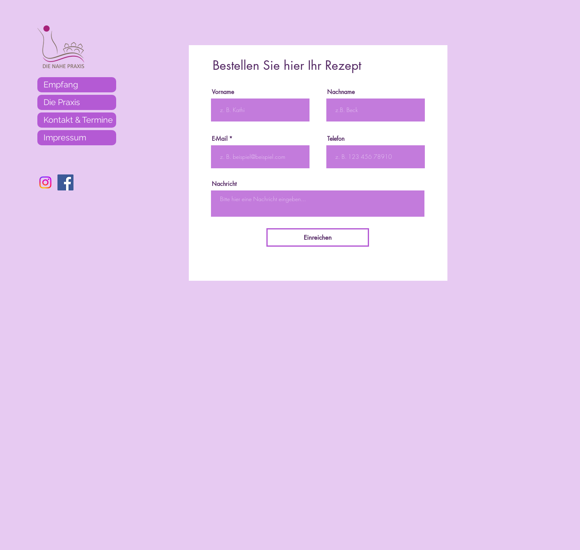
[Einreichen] (317, 237)
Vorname (223, 92)
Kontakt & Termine (78, 120)
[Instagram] (45, 182)
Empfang (61, 84)
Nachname (341, 92)
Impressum (65, 137)
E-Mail (219, 139)
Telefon (335, 139)
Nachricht (224, 184)
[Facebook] (65, 182)
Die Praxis (62, 102)
